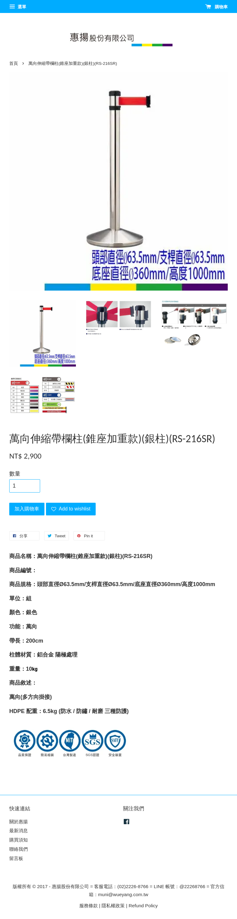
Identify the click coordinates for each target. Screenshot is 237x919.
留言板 (16, 858)
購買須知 (18, 839)
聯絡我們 (18, 849)
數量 (14, 474)
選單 (17, 6)
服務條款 (88, 905)
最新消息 (18, 830)
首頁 (13, 63)
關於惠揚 (18, 821)
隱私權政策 (113, 905)
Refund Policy (143, 905)
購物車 (216, 6)
